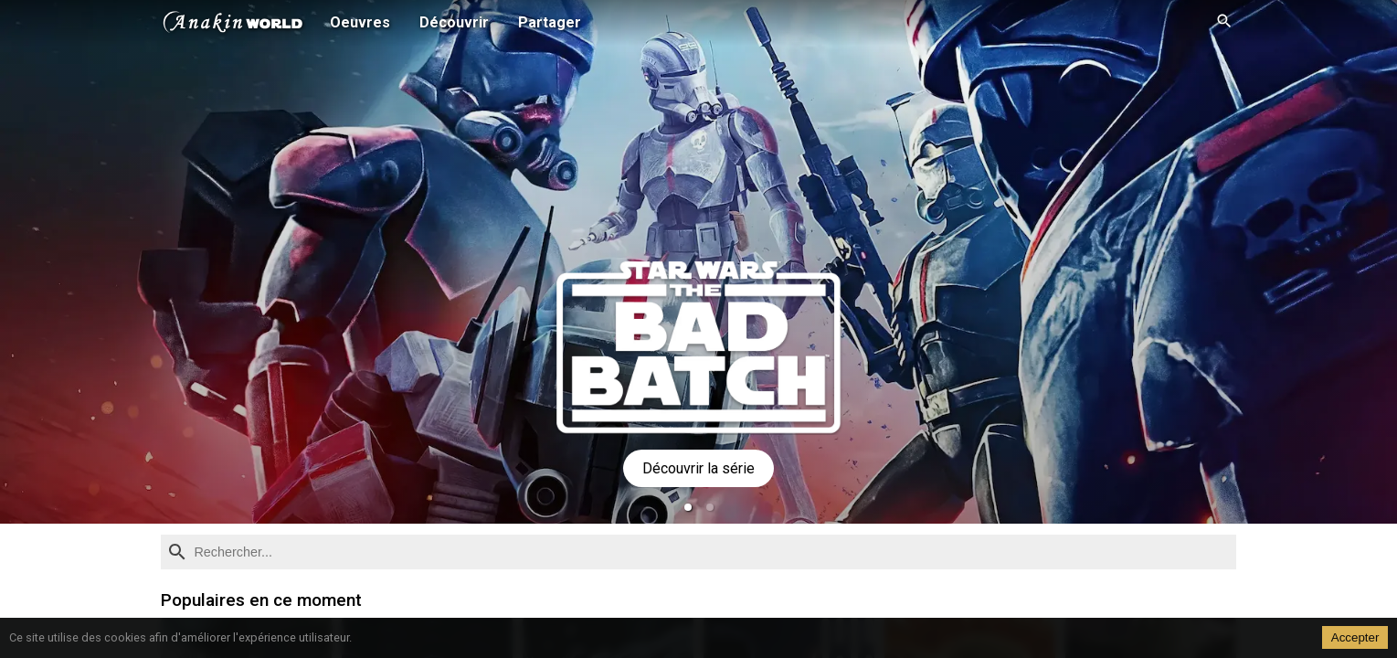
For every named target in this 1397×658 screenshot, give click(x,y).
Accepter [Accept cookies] (1355, 637)
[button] (688, 507)
